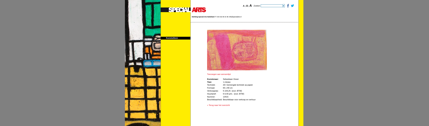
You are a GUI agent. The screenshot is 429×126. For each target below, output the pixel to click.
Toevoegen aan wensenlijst (219, 74)
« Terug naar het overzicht (218, 105)
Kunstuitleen (172, 38)
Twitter (292, 6)
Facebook (288, 6)
